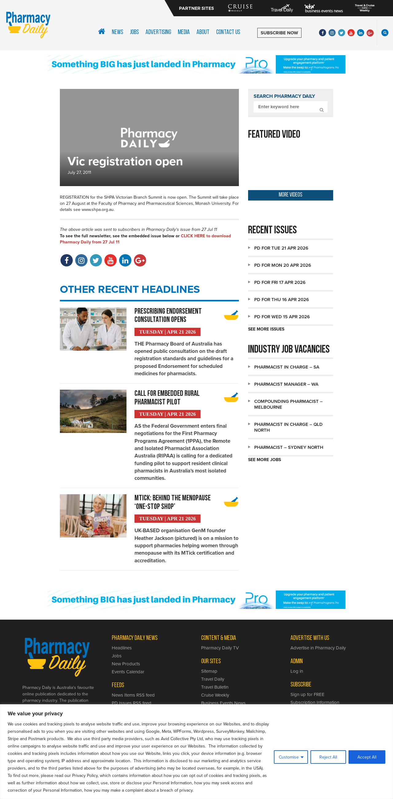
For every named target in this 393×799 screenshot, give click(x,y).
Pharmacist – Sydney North (288, 447)
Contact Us (228, 32)
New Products (126, 665)
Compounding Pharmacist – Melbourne (288, 404)
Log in (296, 672)
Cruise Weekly (215, 696)
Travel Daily (212, 680)
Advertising (158, 32)
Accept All (366, 757)
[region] (196, 751)
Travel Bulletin (214, 688)
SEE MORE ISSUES (266, 329)
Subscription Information (314, 704)
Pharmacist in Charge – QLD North (288, 427)
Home (101, 31)
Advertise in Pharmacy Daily (318, 649)
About (202, 32)
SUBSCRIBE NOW (279, 32)
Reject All (328, 757)
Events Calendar (128, 673)
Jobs (134, 32)
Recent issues (272, 230)
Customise (289, 757)
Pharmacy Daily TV (220, 649)
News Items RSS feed (133, 696)
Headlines (122, 649)
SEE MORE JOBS (264, 460)
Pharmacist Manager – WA (286, 384)
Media (184, 32)
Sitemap (209, 672)
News (117, 32)
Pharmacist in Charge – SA (286, 367)
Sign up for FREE (307, 696)
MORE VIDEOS (290, 195)
